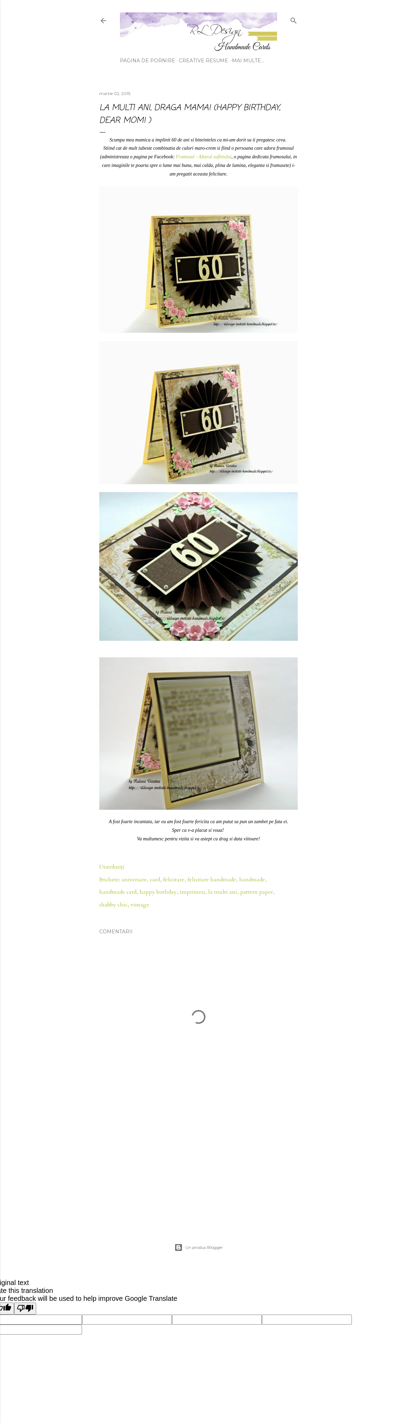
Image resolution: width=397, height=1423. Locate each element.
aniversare (134, 879)
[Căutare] (293, 19)
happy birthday (158, 892)
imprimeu (192, 892)
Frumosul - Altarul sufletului (203, 156)
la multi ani (222, 892)
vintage (140, 905)
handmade (252, 879)
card (155, 879)
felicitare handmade (211, 879)
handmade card (117, 892)
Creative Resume (203, 60)
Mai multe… (248, 60)
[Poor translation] (25, 1309)
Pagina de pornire (147, 60)
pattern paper (256, 892)
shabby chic (113, 905)
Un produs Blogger (198, 1247)
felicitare (173, 879)
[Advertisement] (198, 1161)
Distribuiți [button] (111, 867)
